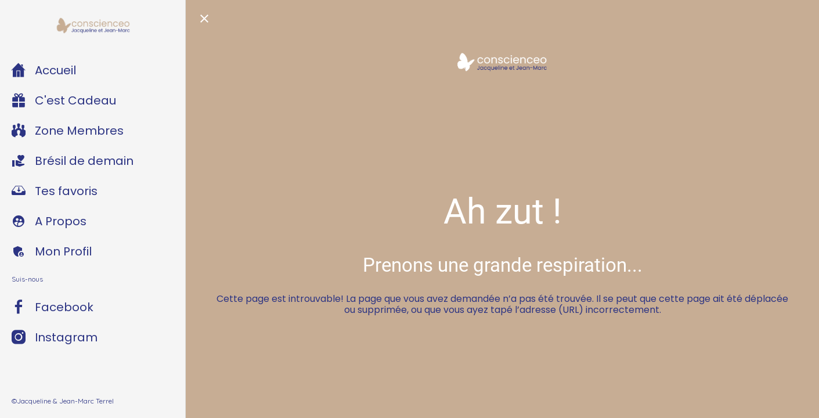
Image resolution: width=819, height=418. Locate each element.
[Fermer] (204, 19)
